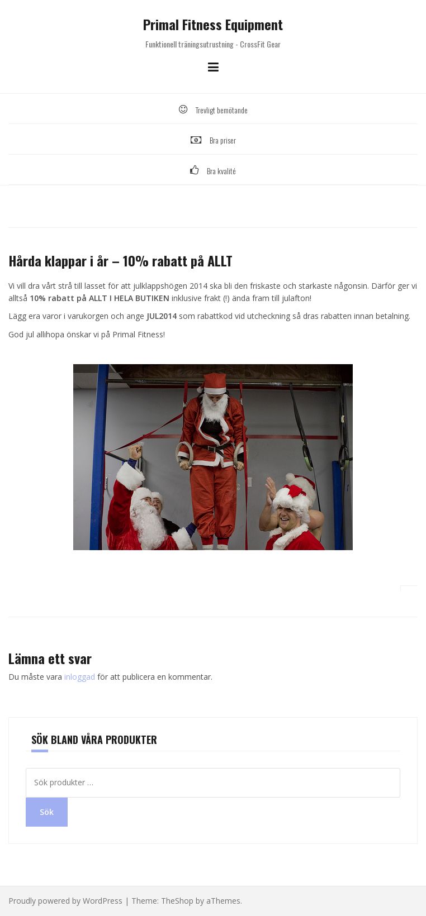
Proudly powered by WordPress (65, 900)
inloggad (79, 676)
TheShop (177, 900)
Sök (47, 812)
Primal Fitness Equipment (213, 24)
